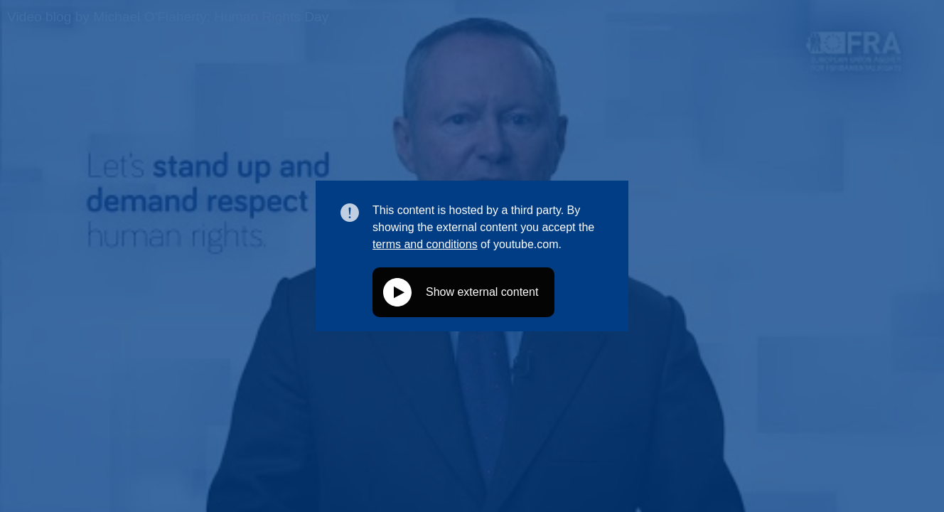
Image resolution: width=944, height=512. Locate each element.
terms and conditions (425, 244)
